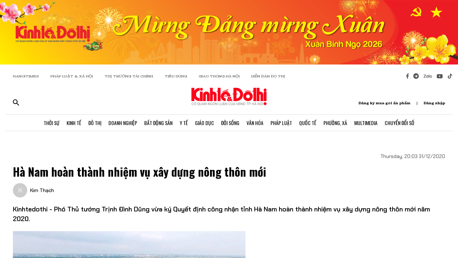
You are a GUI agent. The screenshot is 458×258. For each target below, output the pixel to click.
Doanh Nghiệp (122, 122)
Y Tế (184, 122)
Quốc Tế (307, 122)
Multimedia (365, 122)
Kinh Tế (74, 122)
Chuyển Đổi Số (399, 122)
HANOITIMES (26, 76)
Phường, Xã (335, 122)
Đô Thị (94, 122)
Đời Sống (230, 122)
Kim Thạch (42, 190)
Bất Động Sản (158, 122)
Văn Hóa (255, 122)
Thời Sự (51, 122)
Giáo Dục (204, 122)
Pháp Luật (281, 122)
